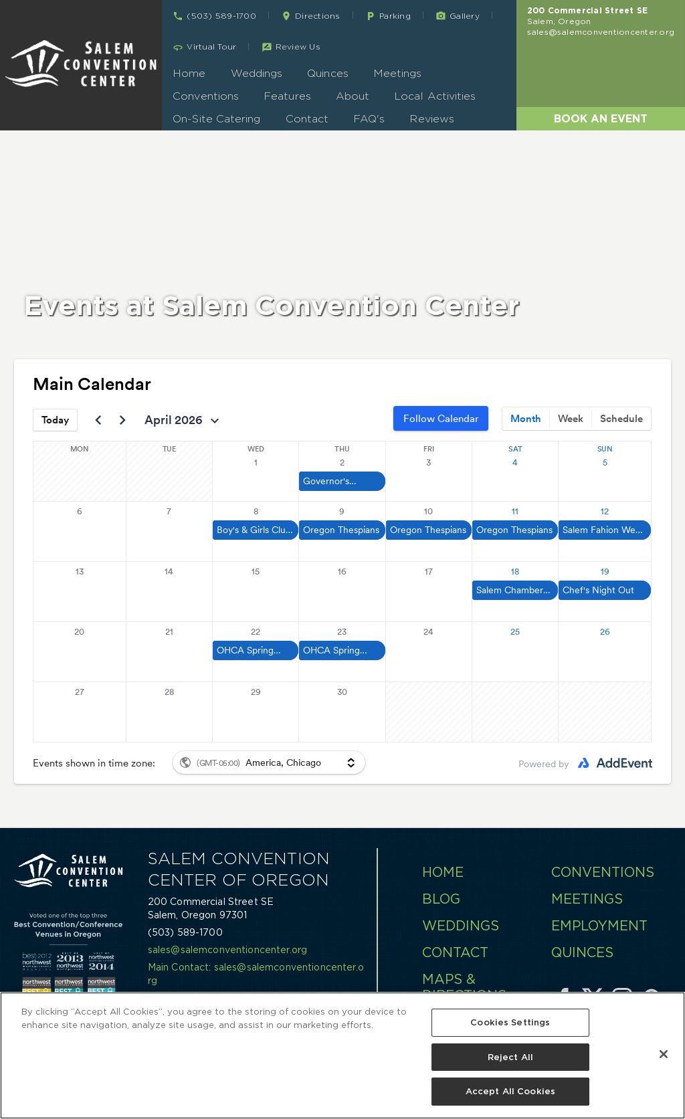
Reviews (431, 118)
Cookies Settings (510, 1022)
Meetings (397, 73)
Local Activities (435, 96)
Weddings (257, 73)
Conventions (206, 96)
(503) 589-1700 (185, 932)
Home (189, 73)
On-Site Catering (216, 118)
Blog (441, 899)
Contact (307, 118)
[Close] (663, 1054)
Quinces (328, 73)
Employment (599, 925)
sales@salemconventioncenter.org (600, 31)
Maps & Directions (464, 987)
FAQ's (369, 118)
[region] (342, 1055)
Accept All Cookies (510, 1091)
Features (287, 96)
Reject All (510, 1057)
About (352, 96)
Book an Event (601, 118)
